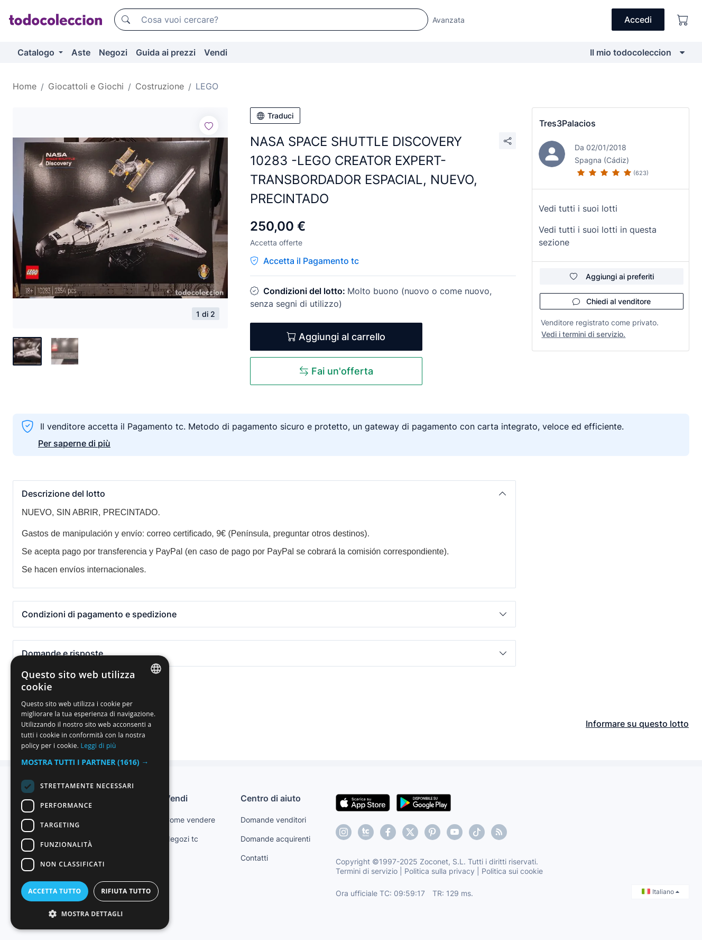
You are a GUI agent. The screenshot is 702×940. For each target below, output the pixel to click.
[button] (264, 493)
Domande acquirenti (275, 838)
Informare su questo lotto (637, 723)
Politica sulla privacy (439, 870)
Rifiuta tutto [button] (126, 891)
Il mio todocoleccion (630, 52)
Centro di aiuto (271, 798)
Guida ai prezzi (166, 52)
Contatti (254, 857)
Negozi (113, 52)
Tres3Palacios (567, 123)
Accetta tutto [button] (54, 891)
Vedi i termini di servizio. (583, 334)
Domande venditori (273, 819)
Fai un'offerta (336, 371)
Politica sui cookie (512, 870)
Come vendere (189, 819)
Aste (80, 52)
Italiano (660, 892)
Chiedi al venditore (611, 301)
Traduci (275, 115)
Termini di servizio (367, 870)
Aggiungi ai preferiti (612, 276)
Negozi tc (181, 838)
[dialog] (90, 792)
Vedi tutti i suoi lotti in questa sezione (598, 236)
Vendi (215, 52)
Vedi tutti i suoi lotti (578, 208)
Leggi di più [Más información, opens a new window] (98, 745)
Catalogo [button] (37, 52)
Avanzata (448, 19)
